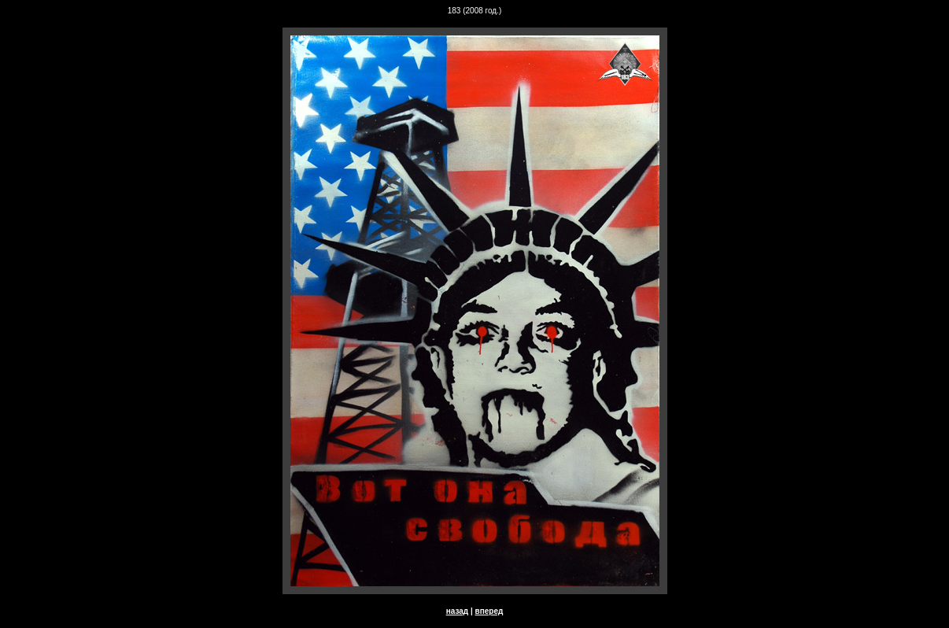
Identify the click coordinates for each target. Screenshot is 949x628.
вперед (489, 611)
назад (457, 611)
